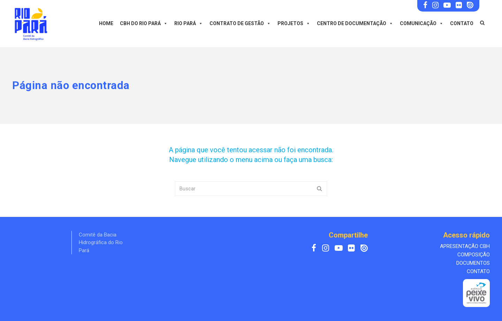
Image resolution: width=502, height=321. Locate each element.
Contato (461, 23)
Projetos (293, 23)
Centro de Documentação (355, 23)
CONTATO (478, 271)
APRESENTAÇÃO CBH (465, 246)
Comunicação (421, 23)
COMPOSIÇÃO (473, 254)
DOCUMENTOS (473, 263)
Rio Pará (188, 23)
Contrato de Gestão (240, 23)
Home (106, 23)
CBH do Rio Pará (144, 23)
